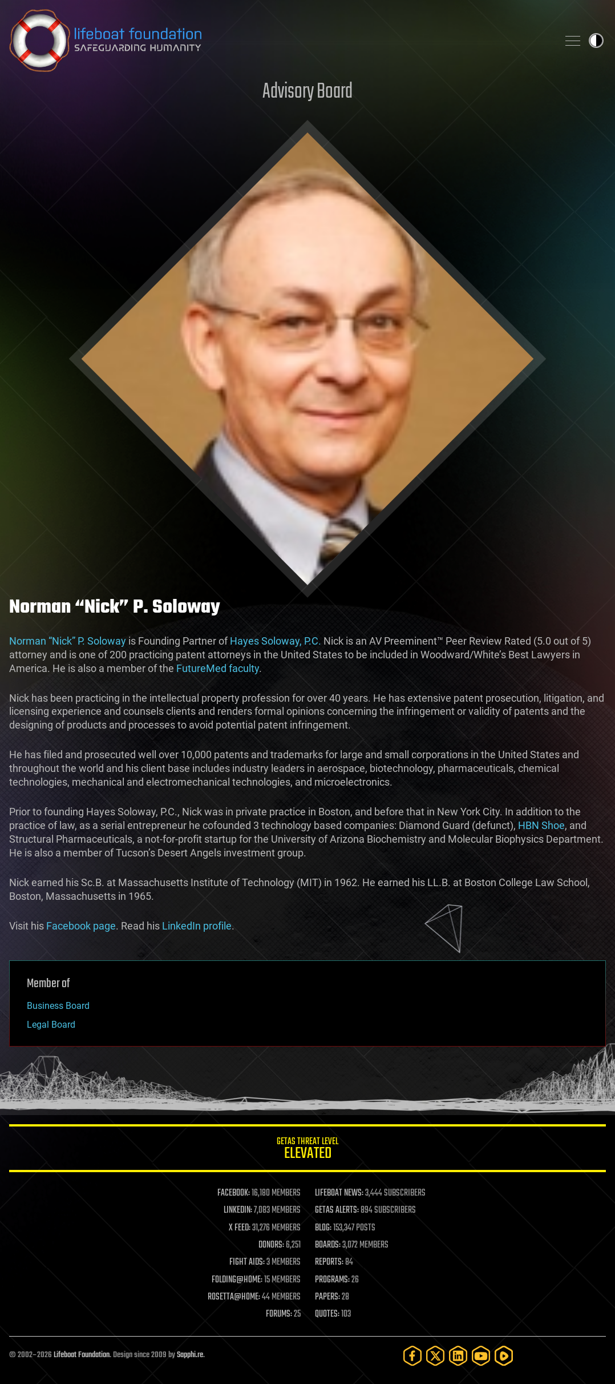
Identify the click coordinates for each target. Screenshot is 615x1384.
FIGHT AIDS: (247, 1262)
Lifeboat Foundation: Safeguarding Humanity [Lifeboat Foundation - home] (279, 40)
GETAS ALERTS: (337, 1210)
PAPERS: (327, 1297)
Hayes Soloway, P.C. (275, 641)
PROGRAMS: (332, 1280)
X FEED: (239, 1228)
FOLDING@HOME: (237, 1280)
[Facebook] (412, 1356)
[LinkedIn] (458, 1356)
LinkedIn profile (197, 926)
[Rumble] (504, 1356)
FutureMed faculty (217, 668)
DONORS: (271, 1245)
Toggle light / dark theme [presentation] (596, 40)
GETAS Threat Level (307, 1150)
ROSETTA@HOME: (234, 1297)
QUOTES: (327, 1314)
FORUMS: (279, 1314)
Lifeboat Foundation (82, 1355)
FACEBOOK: (233, 1193)
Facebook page (81, 926)
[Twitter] (435, 1356)
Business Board (58, 1005)
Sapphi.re (190, 1355)
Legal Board (51, 1024)
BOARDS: (328, 1245)
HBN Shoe (541, 825)
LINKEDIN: (238, 1210)
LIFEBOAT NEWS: (339, 1193)
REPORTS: (329, 1262)
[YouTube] (481, 1356)
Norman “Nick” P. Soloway (67, 641)
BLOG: (323, 1228)
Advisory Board (307, 92)
